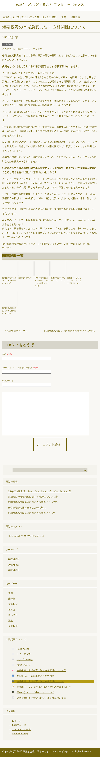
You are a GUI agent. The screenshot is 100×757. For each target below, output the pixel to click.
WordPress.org (20, 733)
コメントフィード (21, 728)
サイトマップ (24, 653)
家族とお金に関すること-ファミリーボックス (50, 4)
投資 (10, 592)
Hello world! (14, 535)
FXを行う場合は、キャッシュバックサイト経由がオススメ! (42, 282)
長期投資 (13, 625)
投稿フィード (19, 724)
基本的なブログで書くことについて (58, 279)
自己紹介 (13, 614)
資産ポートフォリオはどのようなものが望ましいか (74, 280)
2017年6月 (13, 564)
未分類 (11, 598)
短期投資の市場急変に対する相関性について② (9, 280)
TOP (29, 17)
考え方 (11, 609)
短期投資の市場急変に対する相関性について (31, 512)
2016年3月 (13, 569)
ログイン (16, 720)
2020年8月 (13, 558)
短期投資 (7, 44)
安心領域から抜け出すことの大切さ (27, 507)
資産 (10, 620)
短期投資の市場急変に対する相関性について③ (9, 310)
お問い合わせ (24, 664)
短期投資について (25, 278)
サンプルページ (25, 659)
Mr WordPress (31, 535)
